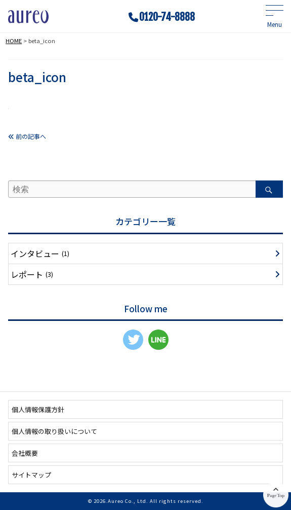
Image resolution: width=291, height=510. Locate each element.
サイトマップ (31, 475)
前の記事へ (27, 136)
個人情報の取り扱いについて (54, 431)
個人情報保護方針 (38, 409)
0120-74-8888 (167, 17)
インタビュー (40, 253)
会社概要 (25, 453)
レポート (32, 274)
